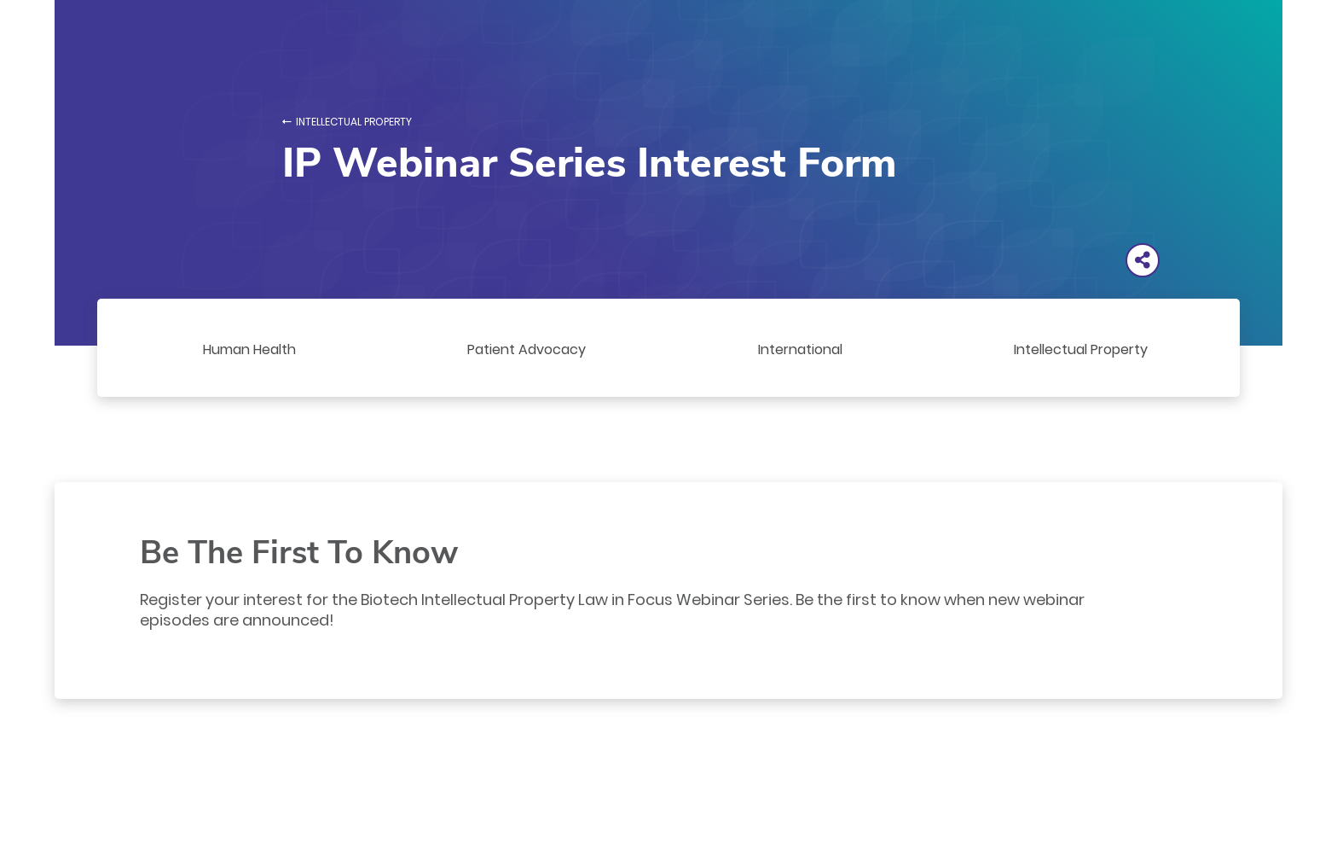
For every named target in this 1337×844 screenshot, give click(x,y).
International (800, 349)
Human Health (249, 349)
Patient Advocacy (526, 349)
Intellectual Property (354, 121)
